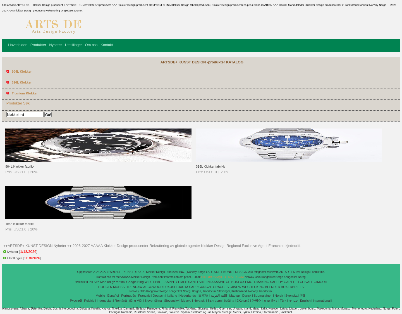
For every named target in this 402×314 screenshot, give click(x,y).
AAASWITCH (220, 282)
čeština (229, 300)
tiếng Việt (135, 300)
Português (128, 295)
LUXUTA (182, 287)
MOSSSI (119, 287)
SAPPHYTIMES (175, 282)
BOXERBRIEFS (292, 287)
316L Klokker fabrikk (210, 166)
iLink (89, 282)
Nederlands (188, 295)
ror (117, 282)
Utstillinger (73, 45)
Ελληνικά (242, 300)
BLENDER (272, 287)
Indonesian (105, 300)
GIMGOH (320, 282)
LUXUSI (169, 287)
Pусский (76, 300)
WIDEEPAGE (154, 282)
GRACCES (221, 287)
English (305, 300)
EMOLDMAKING (257, 282)
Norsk (279, 295)
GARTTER (291, 282)
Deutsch (158, 295)
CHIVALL (306, 282)
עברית (293, 300)
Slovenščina (153, 300)
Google (131, 282)
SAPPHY (276, 282)
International (322, 300)
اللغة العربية (218, 295)
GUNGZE (205, 287)
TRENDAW (134, 287)
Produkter (38, 45)
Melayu (186, 300)
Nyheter (55, 45)
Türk (283, 300)
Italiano (172, 295)
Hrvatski (199, 300)
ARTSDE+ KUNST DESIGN (227, 271)
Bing (140, 282)
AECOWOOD (153, 287)
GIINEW (235, 287)
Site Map (100, 282)
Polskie (89, 300)
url (109, 282)
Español (113, 295)
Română (121, 300)
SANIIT (193, 282)
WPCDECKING (253, 287)
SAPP (193, 287)
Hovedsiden (17, 45)
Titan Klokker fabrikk (19, 223)
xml (122, 282)
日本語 (203, 295)
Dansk (247, 295)
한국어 (257, 300)
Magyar (234, 295)
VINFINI (205, 282)
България (214, 300)
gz (113, 282)
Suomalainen (262, 295)
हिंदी (302, 295)
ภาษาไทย (270, 300)
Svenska (291, 295)
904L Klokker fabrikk (19, 166)
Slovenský (171, 300)
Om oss (91, 45)
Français (144, 295)
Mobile (100, 295)
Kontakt (106, 45)
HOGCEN (105, 287)
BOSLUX (238, 282)
